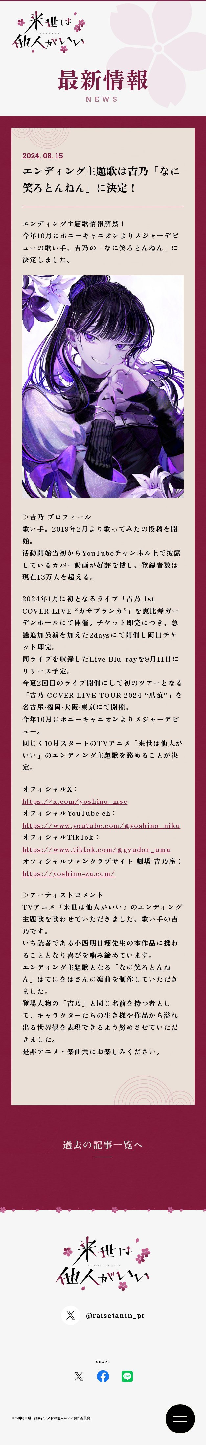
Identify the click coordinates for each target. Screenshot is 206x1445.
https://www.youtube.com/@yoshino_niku (101, 825)
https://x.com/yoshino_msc (75, 801)
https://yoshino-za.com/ (68, 873)
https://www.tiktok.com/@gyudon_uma (96, 849)
